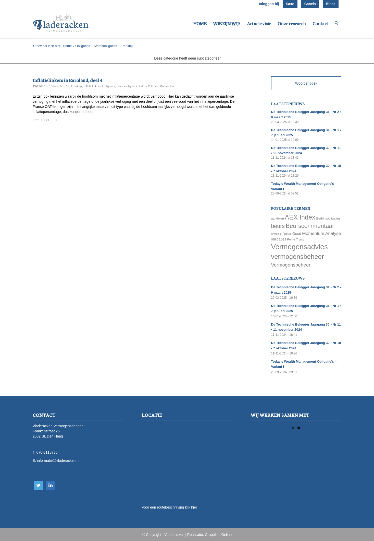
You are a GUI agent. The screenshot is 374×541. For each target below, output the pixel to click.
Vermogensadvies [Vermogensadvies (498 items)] (299, 247)
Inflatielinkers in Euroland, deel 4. (68, 79)
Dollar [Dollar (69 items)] (287, 234)
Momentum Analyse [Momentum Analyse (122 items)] (321, 233)
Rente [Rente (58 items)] (291, 239)
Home (67, 46)
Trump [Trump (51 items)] (300, 239)
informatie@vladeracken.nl (58, 460)
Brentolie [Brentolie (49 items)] (276, 233)
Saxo (290, 4)
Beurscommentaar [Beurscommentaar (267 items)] (310, 226)
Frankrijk (76, 86)
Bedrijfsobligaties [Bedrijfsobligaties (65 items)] (328, 218)
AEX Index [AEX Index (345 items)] (300, 217)
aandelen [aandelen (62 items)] (277, 218)
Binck (330, 4)
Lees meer (46, 120)
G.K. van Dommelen (161, 86)
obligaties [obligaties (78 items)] (278, 239)
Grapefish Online (218, 535)
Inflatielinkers (92, 86)
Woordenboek (306, 83)
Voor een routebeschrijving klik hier (169, 507)
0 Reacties (58, 86)
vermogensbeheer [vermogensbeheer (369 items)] (297, 256)
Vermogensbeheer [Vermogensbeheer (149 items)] (290, 265)
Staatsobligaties (105, 46)
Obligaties (82, 46)
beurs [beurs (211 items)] (278, 226)
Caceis (310, 4)
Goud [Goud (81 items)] (296, 234)
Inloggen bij (269, 4)
